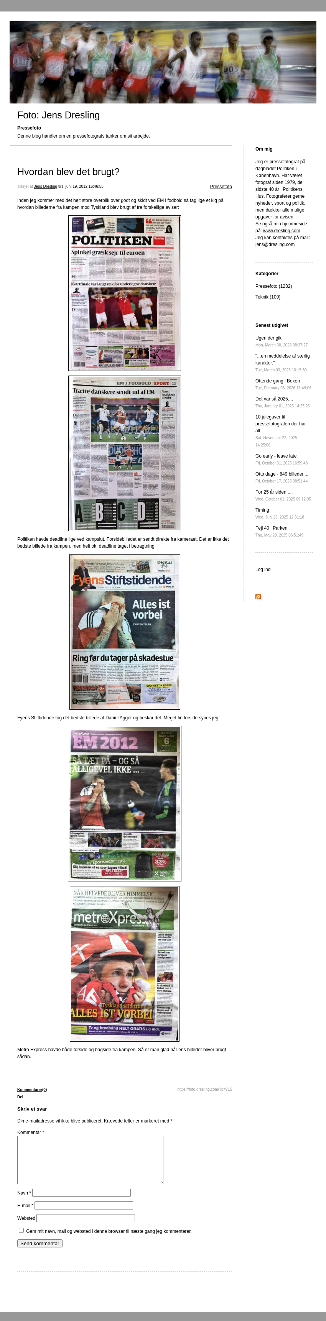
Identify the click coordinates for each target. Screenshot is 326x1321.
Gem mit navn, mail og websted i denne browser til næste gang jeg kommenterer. (109, 1240)
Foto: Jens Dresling (58, 115)
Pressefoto (221, 186)
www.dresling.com (281, 230)
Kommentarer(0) (32, 1090)
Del (20, 1097)
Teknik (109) (267, 297)
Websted (26, 1227)
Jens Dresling (46, 186)
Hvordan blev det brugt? (68, 171)
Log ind (262, 569)
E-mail (25, 1215)
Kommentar (30, 1132)
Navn (24, 1202)
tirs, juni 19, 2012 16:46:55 (81, 186)
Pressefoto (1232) (273, 286)
